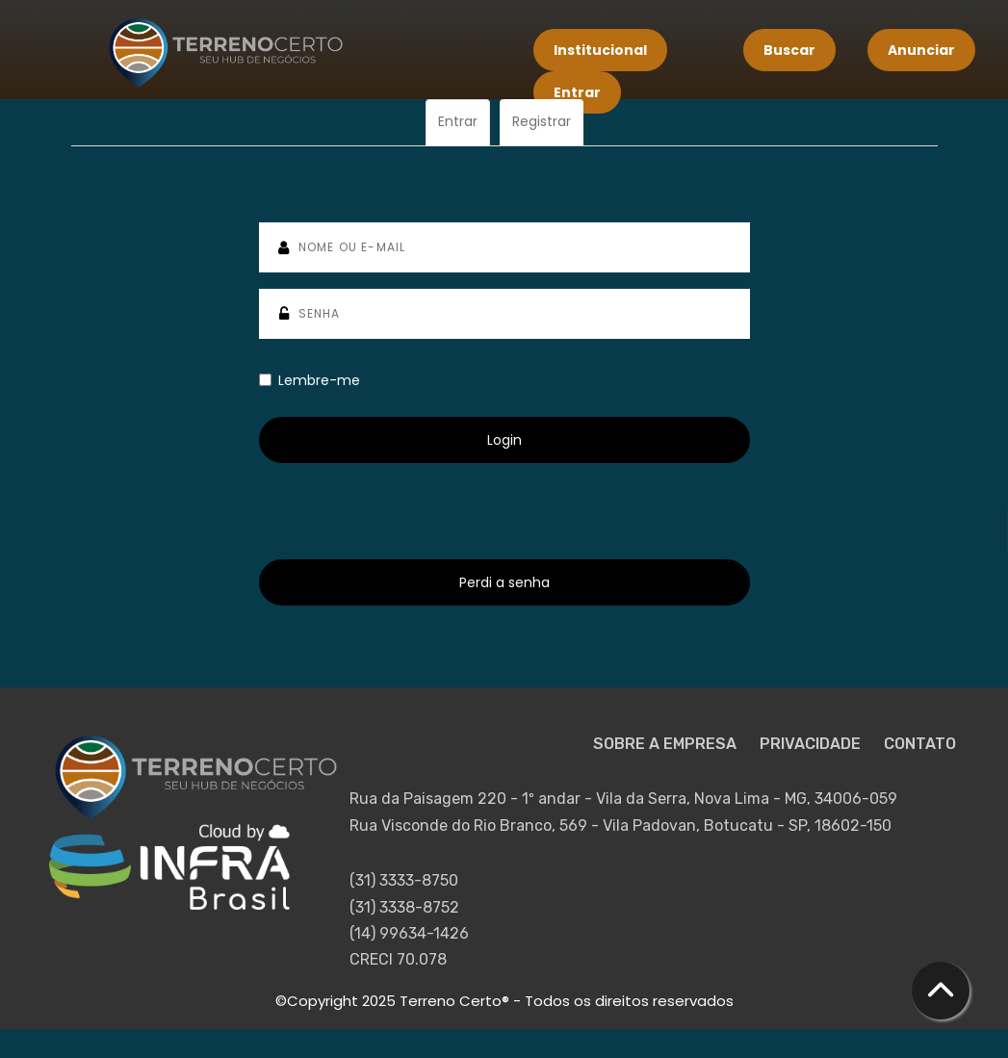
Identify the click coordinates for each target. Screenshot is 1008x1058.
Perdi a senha (504, 582)
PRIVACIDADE (812, 744)
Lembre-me (309, 380)
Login (504, 440)
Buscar (789, 50)
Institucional (600, 50)
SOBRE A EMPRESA (666, 744)
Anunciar (921, 50)
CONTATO (920, 744)
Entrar (577, 92)
